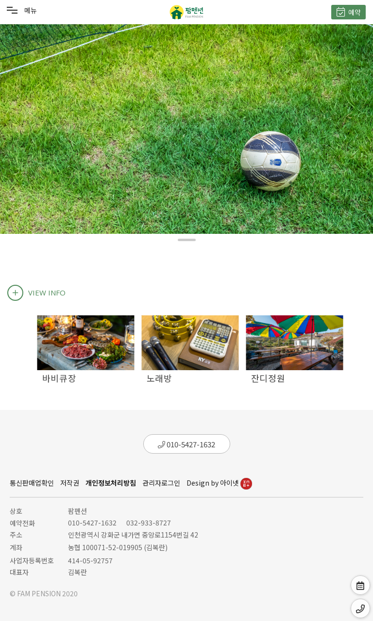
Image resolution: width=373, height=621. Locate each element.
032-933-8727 (148, 522)
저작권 (69, 483)
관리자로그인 (161, 483)
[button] (187, 240)
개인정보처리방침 (110, 483)
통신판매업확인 (32, 483)
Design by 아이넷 (219, 483)
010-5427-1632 (186, 444)
